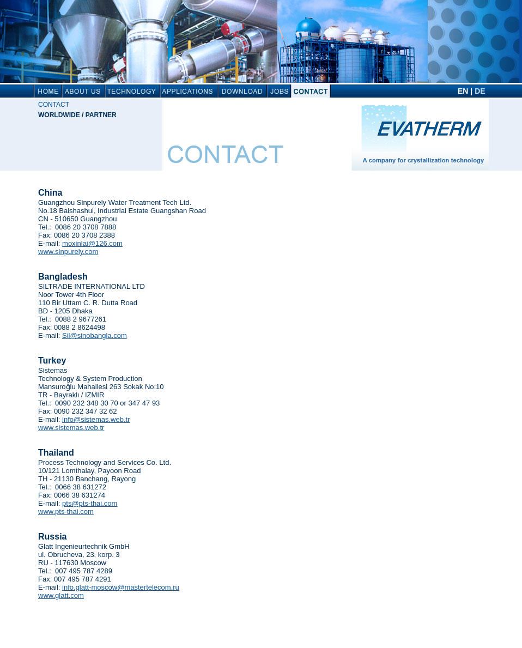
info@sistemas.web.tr (96, 419)
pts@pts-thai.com (89, 503)
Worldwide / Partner (77, 115)
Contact (53, 104)
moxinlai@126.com (92, 243)
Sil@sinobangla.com (94, 335)
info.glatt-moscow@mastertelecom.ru (120, 587)
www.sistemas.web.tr (71, 427)
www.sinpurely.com (68, 251)
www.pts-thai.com (66, 511)
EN (463, 91)
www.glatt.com (61, 595)
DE (480, 91)
